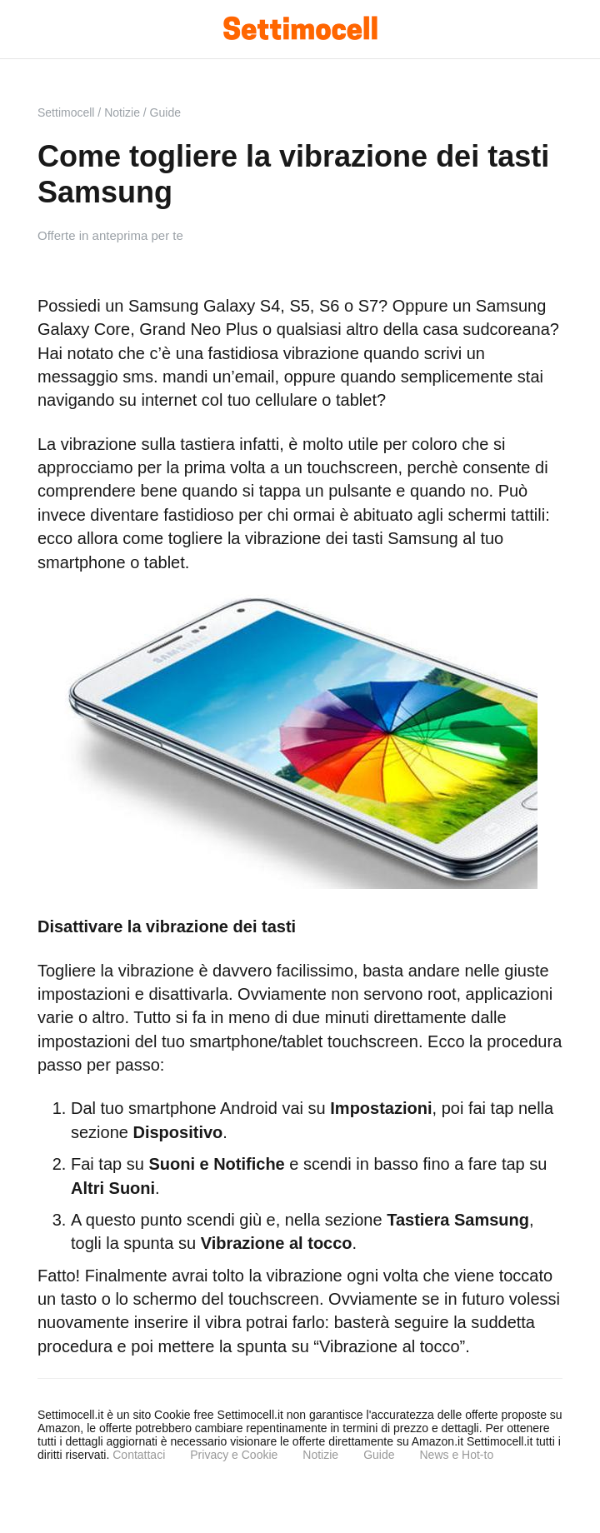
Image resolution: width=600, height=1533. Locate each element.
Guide (378, 1454)
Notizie (320, 1454)
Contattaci (138, 1454)
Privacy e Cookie (234, 1454)
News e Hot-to (456, 1454)
